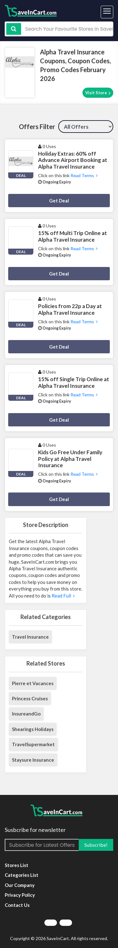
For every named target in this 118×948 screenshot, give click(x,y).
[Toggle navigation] (107, 12)
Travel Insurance (30, 637)
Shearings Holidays (32, 729)
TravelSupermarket (33, 744)
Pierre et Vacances (32, 683)
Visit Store (97, 93)
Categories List (21, 875)
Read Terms (84, 175)
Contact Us (17, 905)
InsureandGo (26, 713)
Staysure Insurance (33, 760)
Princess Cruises (30, 698)
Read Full (63, 595)
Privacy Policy (20, 895)
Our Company (20, 885)
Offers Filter (37, 126)
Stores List (16, 865)
